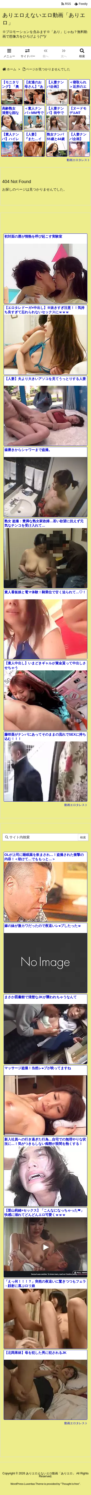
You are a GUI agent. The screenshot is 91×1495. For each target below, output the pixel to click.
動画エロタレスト (78, 160)
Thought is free (70, 1483)
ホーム (11, 69)
